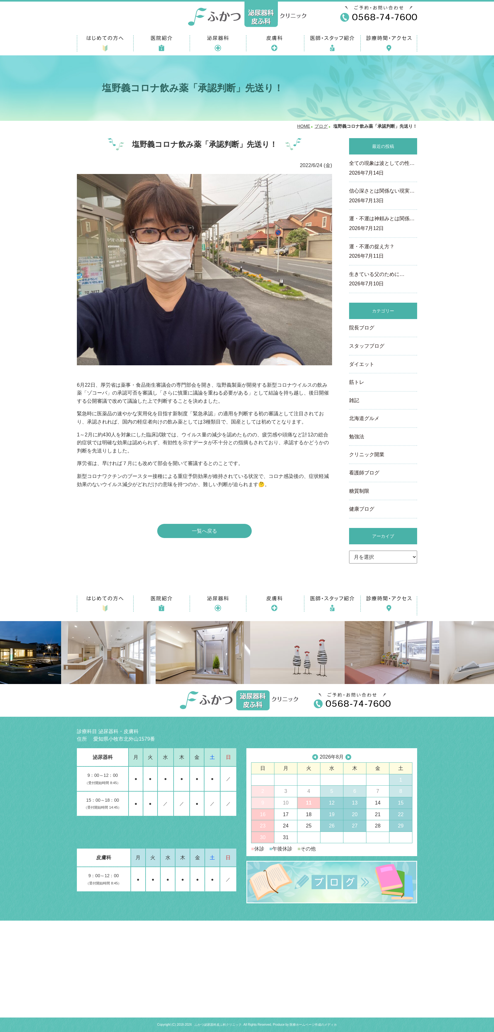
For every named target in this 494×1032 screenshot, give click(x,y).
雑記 (354, 400)
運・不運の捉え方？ (383, 252)
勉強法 (356, 436)
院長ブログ (361, 327)
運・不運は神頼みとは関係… (383, 224)
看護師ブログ (364, 472)
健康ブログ (361, 509)
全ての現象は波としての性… (383, 168)
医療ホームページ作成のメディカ (313, 1024)
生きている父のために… (383, 280)
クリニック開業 (366, 454)
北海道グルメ (364, 418)
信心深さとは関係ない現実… (383, 196)
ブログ (321, 126)
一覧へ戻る (204, 531)
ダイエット (361, 364)
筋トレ (356, 382)
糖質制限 (359, 491)
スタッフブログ (366, 346)
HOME (303, 126)
